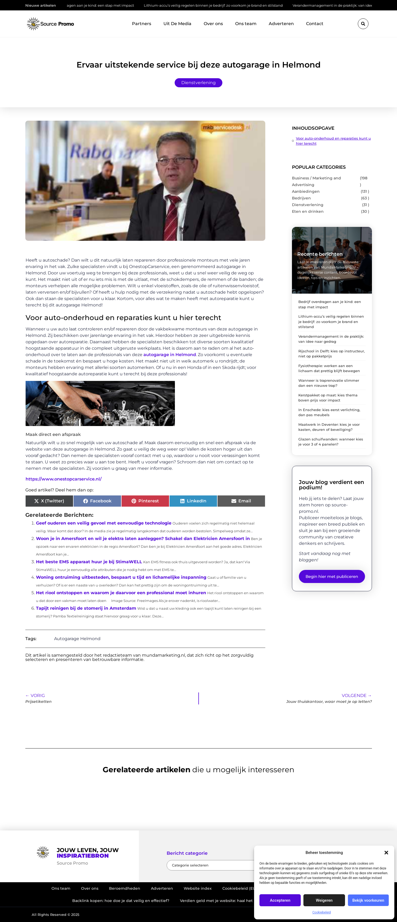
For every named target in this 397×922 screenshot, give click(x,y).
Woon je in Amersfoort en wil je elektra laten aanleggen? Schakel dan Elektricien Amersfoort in (143, 538)
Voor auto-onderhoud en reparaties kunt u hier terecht (333, 140)
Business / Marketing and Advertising (316, 181)
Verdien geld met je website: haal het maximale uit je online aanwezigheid (252, 900)
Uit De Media (177, 23)
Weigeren (324, 900)
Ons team (245, 23)
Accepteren (280, 900)
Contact (314, 23)
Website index (198, 888)
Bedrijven (301, 198)
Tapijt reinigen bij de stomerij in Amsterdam (86, 608)
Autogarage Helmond (77, 638)
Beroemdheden (124, 888)
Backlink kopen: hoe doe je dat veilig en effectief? (120, 900)
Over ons (213, 23)
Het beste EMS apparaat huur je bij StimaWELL (89, 561)
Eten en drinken (308, 211)
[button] (386, 852)
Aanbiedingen (306, 191)
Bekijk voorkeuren (368, 900)
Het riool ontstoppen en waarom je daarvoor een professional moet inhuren (121, 592)
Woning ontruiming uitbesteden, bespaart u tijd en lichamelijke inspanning (121, 577)
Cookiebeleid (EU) (239, 888)
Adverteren (281, 23)
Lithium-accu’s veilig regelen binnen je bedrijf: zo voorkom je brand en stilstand (216, 5)
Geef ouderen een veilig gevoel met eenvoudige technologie (103, 523)
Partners (141, 23)
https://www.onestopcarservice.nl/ (64, 479)
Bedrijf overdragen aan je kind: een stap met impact (92, 5)
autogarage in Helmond (169, 354)
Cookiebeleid (321, 912)
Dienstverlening (198, 82)
